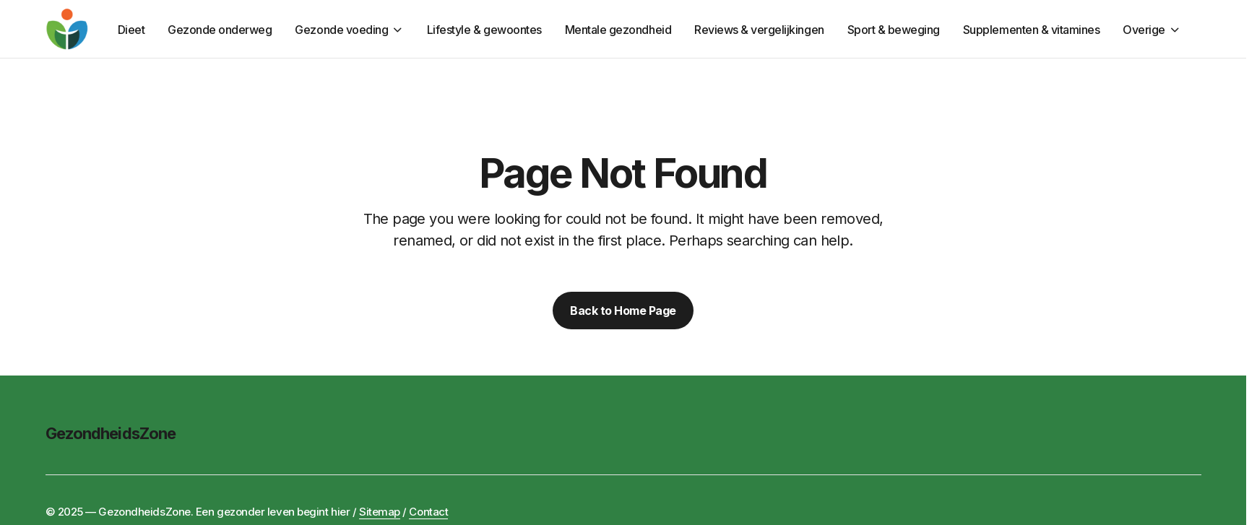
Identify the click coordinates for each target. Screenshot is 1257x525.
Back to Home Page (623, 310)
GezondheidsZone (111, 433)
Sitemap (379, 512)
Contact (428, 512)
